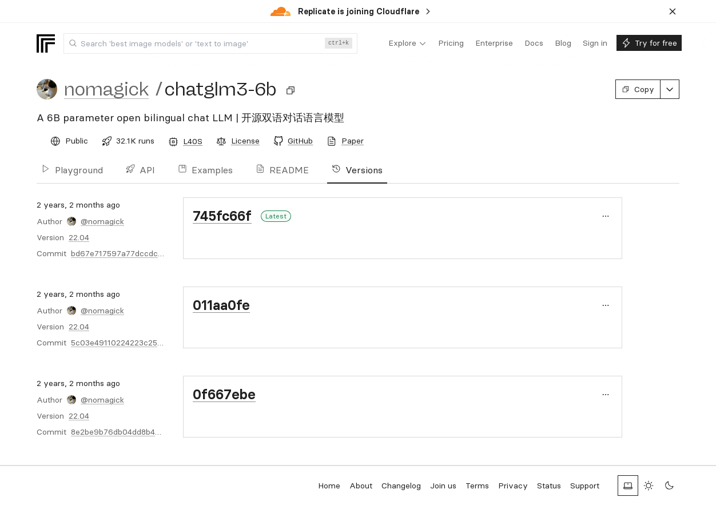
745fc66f (222, 216)
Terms (477, 485)
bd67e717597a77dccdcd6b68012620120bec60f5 (162, 253)
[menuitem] (407, 43)
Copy (638, 89)
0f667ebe (224, 394)
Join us (443, 485)
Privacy (513, 485)
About (360, 485)
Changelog (401, 485)
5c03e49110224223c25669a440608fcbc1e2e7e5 (162, 342)
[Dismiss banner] (672, 11)
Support (584, 485)
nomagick (106, 89)
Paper (352, 141)
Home (329, 485)
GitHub (300, 141)
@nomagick (102, 221)
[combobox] (210, 43)
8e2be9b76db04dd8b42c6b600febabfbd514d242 (162, 432)
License (245, 141)
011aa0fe (221, 305)
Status (549, 485)
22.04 (79, 237)
